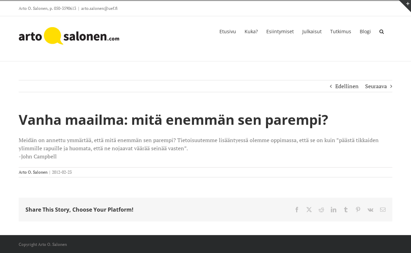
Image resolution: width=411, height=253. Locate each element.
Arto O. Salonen (33, 172)
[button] (381, 30)
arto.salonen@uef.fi (99, 8)
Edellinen (347, 86)
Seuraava (376, 86)
